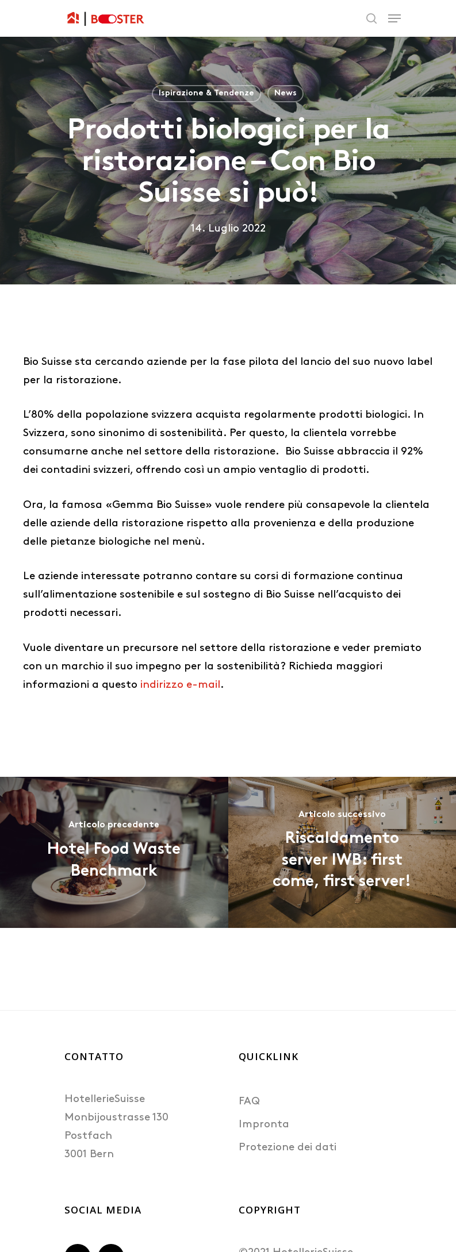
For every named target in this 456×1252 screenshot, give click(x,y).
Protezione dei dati (287, 1147)
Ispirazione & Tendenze (206, 93)
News (285, 93)
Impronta (264, 1124)
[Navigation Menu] (394, 18)
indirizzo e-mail (180, 685)
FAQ (249, 1101)
